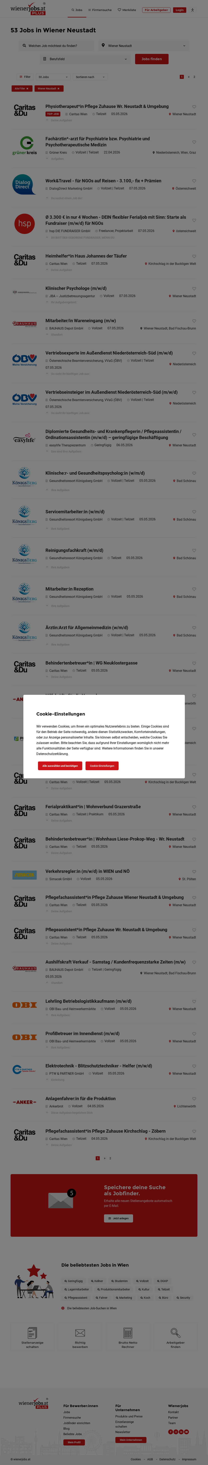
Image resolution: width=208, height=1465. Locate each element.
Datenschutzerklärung (52, 754)
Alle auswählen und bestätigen (60, 765)
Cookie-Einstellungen (102, 765)
